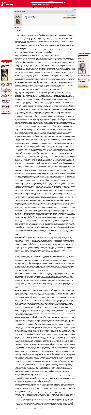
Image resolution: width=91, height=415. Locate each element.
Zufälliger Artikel (45, 7)
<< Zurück (67, 11)
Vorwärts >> (72, 11)
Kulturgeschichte (20, 11)
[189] (23, 397)
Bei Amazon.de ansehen (69, 17)
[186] (68, 317)
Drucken (75, 9)
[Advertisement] (84, 3)
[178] (39, 92)
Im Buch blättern (72, 15)
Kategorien (52, 7)
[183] (47, 230)
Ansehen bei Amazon (83, 86)
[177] (33, 65)
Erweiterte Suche (51, 1)
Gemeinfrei (21, 411)
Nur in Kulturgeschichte (43, 4)
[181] (29, 176)
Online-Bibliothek (7, 3)
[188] (60, 372)
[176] (38, 35)
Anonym (25, 15)
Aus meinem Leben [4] (31, 19)
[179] (66, 119)
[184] (60, 260)
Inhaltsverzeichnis (18, 12)
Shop (57, 7)
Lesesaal (39, 7)
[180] (59, 147)
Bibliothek (34, 4)
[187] (35, 345)
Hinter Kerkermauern (29, 16)
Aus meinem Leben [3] (31, 17)
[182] (46, 203)
